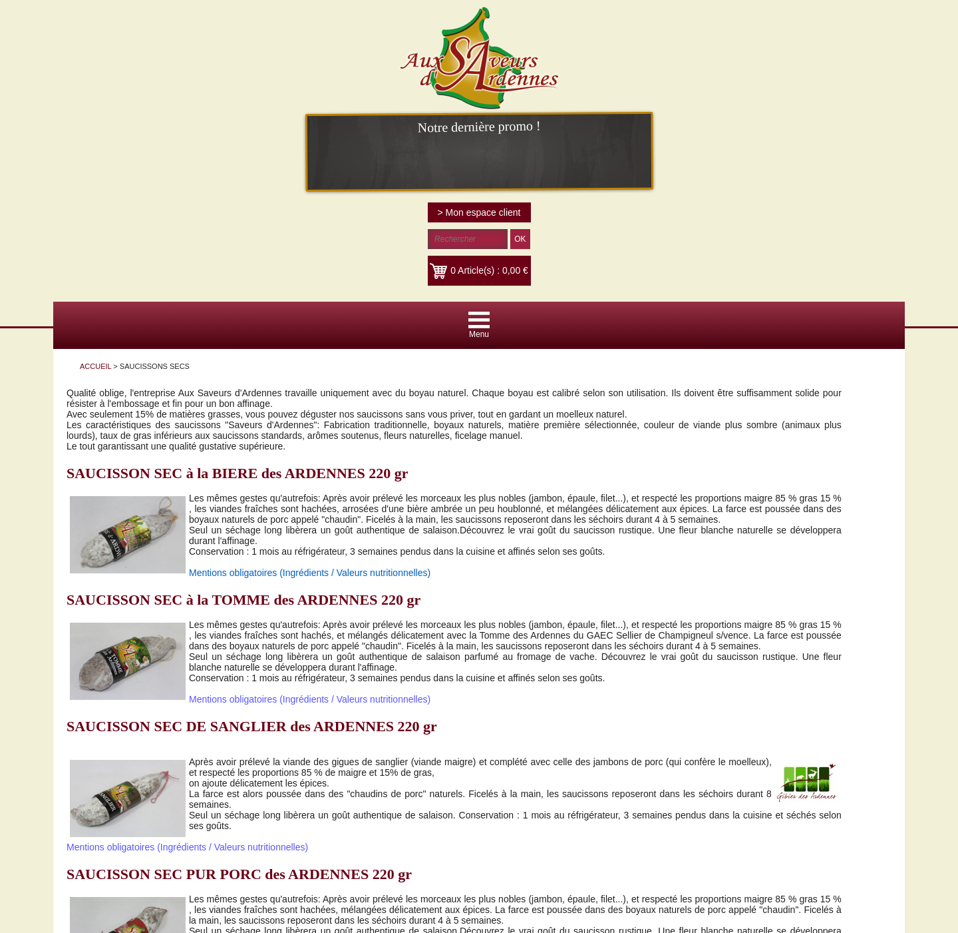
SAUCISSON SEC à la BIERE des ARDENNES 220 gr (237, 473)
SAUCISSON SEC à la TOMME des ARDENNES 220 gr (243, 599)
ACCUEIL (95, 366)
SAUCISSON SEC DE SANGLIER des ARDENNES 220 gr (252, 726)
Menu (479, 334)
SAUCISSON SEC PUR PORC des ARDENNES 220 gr (239, 874)
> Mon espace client (479, 212)
